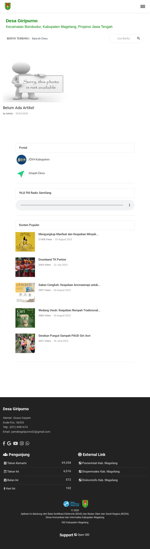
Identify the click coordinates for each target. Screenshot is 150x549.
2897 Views (44, 290)
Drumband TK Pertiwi (52, 259)
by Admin (8, 113)
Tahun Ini (11, 471)
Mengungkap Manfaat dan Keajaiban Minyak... (68, 234)
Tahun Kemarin (15, 463)
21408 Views (45, 239)
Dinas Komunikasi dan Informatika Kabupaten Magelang (75, 517)
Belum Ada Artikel (18, 107)
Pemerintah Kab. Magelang (98, 463)
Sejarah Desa (39, 38)
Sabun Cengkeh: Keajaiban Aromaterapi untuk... (69, 285)
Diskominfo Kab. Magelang (98, 480)
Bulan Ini (11, 480)
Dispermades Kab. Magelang (99, 471)
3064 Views (44, 264)
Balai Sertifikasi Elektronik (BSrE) (65, 514)
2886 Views (44, 315)
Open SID (81, 535)
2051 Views (44, 341)
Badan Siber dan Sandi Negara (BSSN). (108, 514)
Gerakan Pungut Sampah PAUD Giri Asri (64, 335)
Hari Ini (9, 488)
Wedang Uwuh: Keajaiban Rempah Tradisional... (69, 310)
